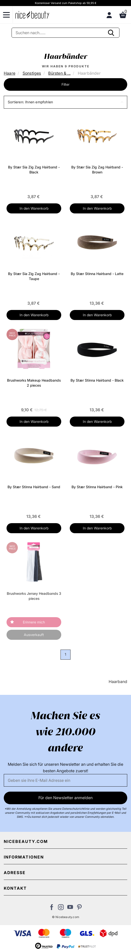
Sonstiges (32, 73)
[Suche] (65, 33)
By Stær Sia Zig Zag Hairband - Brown (97, 169)
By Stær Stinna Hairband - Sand (34, 487)
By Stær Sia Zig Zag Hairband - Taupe (34, 276)
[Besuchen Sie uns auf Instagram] (61, 908)
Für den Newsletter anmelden (65, 797)
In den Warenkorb (34, 208)
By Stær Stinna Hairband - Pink (97, 487)
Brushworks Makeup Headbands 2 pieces (34, 382)
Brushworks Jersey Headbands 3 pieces (34, 596)
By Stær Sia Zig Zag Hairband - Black (34, 169)
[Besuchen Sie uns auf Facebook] (51, 908)
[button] (65, 102)
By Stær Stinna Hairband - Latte (97, 274)
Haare (9, 73)
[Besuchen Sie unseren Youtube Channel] (70, 908)
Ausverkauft (34, 634)
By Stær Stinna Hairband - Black (97, 380)
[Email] (65, 780)
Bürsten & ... (59, 73)
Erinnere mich (34, 622)
